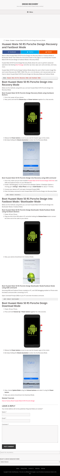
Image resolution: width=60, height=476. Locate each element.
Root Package (19, 65)
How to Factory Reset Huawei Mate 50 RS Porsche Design (18, 401)
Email (4, 418)
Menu (31, 12)
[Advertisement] (30, 26)
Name (4, 412)
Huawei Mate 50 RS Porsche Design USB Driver (41, 180)
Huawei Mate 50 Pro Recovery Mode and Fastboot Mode (24, 78)
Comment (5, 424)
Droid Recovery (30, 4)
